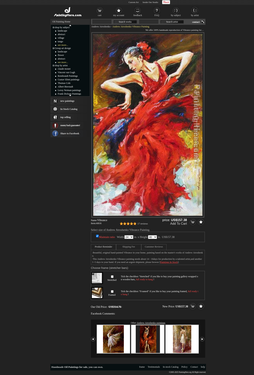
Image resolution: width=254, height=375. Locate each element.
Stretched (111, 280)
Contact (194, 366)
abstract (61, 34)
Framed (112, 294)
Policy (184, 366)
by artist (195, 15)
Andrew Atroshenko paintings (151, 322)
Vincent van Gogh (66, 72)
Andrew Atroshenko (101, 26)
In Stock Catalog (68, 109)
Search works (125, 21)
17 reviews (143, 223)
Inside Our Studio (150, 2)
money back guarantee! (70, 125)
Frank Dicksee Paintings (69, 93)
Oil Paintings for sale (75, 366)
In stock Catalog (171, 366)
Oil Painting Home (61, 21)
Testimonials (154, 366)
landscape (62, 30)
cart (99, 15)
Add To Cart (178, 223)
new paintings (67, 101)
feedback (137, 15)
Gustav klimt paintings (68, 79)
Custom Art (134, 2)
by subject (176, 15)
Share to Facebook (69, 133)
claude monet (64, 68)
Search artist (172, 21)
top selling (65, 117)
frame (142, 366)
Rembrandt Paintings (68, 76)
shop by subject (62, 27)
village (61, 37)
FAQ (156, 15)
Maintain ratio (107, 237)
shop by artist (61, 65)
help (203, 366)
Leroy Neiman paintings (69, 90)
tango (60, 41)
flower (61, 55)
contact (196, 22)
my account (118, 15)
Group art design (63, 48)
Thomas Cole (64, 83)
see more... (63, 45)
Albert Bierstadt (65, 86)
